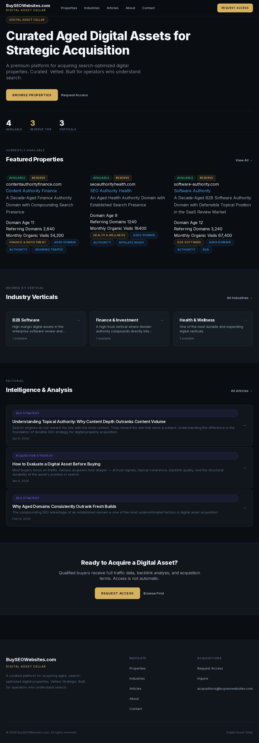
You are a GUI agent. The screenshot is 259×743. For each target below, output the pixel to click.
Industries (92, 8)
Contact (148, 8)
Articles (113, 8)
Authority (18, 249)
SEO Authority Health (111, 190)
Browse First (153, 593)
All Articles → (242, 391)
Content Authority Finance (31, 190)
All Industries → (240, 298)
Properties (69, 8)
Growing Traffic (49, 249)
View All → (244, 160)
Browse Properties (32, 95)
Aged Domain (65, 242)
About (130, 8)
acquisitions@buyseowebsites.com (225, 688)
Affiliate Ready (131, 242)
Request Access (235, 8)
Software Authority (192, 190)
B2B (206, 249)
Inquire (202, 678)
